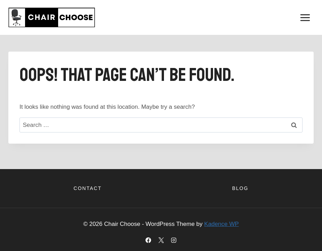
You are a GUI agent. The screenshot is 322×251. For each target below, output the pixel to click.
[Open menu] (305, 17)
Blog (240, 188)
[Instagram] (173, 240)
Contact (87, 188)
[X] (161, 240)
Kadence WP (221, 224)
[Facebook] (148, 240)
